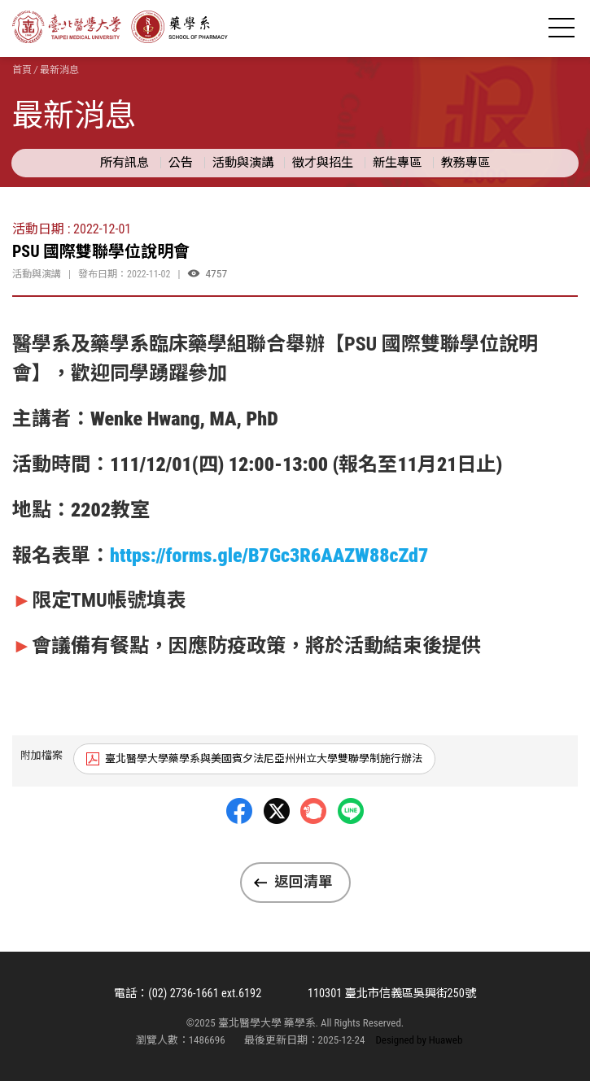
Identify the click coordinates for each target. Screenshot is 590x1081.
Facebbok (239, 850)
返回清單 (303, 882)
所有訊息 (124, 162)
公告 (180, 162)
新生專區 (397, 162)
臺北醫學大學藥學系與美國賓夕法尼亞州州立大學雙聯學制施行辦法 (263, 758)
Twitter (277, 850)
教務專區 (465, 162)
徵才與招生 (322, 162)
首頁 (22, 70)
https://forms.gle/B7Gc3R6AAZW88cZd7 (269, 555)
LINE (351, 850)
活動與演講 (242, 162)
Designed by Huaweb (418, 1040)
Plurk (313, 850)
